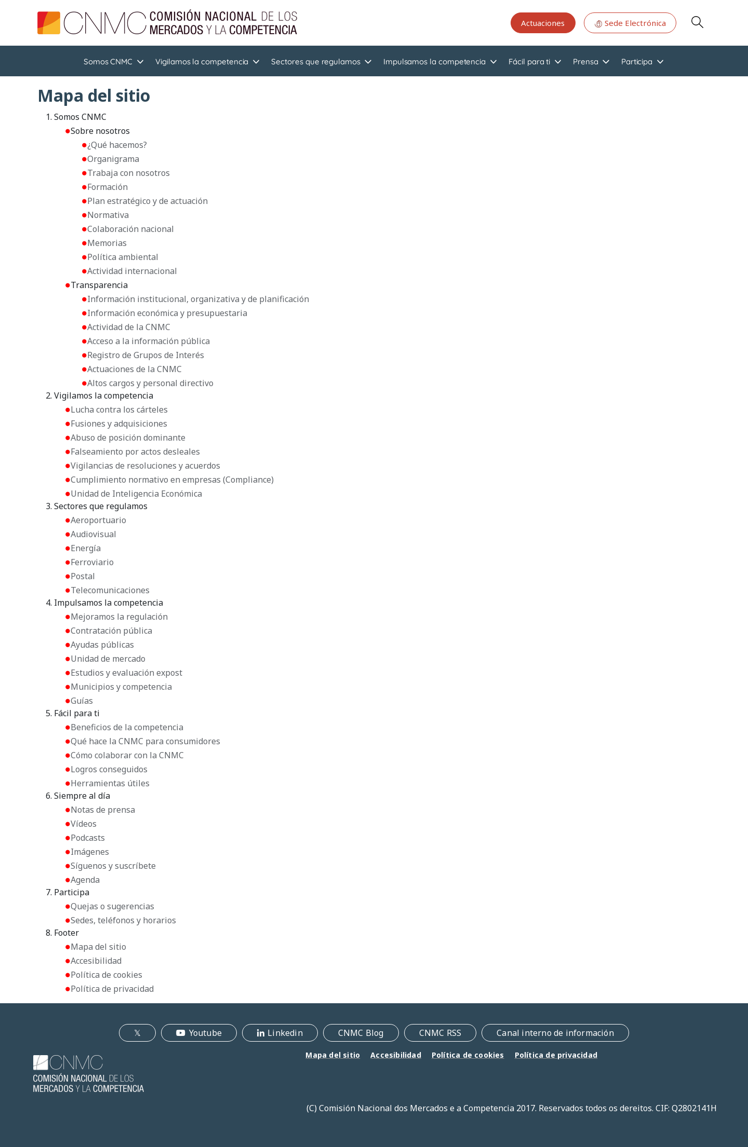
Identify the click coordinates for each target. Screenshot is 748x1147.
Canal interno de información (555, 1033)
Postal (83, 576)
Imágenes (90, 851)
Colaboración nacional (130, 229)
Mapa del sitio (98, 946)
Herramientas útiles (110, 783)
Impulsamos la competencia (434, 61)
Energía (86, 548)
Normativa (108, 215)
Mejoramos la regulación (119, 616)
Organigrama (113, 159)
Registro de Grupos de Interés (145, 355)
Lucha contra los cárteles (119, 409)
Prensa (585, 61)
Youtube (205, 1033)
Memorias (107, 243)
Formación (107, 187)
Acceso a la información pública (148, 341)
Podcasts (88, 837)
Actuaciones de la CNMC (134, 369)
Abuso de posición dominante (128, 437)
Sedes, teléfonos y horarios (123, 920)
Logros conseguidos (109, 769)
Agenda (85, 879)
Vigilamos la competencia (201, 61)
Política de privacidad (112, 988)
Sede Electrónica (630, 23)
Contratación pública (111, 630)
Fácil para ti (529, 61)
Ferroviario (92, 562)
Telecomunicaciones (110, 590)
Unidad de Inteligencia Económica (136, 493)
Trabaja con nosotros (128, 173)
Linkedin (285, 1033)
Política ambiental (122, 257)
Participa (636, 61)
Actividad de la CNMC (128, 327)
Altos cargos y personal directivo (150, 383)
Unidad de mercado (108, 658)
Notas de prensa (103, 809)
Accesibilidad (96, 960)
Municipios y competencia (121, 686)
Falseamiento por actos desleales (135, 451)
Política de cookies (106, 974)
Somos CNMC (108, 61)
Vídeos (84, 823)
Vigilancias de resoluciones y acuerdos (145, 465)
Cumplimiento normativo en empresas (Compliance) (172, 479)
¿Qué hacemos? (117, 145)
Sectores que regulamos (315, 61)
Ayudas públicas (102, 644)
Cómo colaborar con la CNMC (127, 755)
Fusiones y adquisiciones (119, 423)
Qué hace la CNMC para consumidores (145, 741)
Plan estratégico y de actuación (147, 201)
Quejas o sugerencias (112, 906)
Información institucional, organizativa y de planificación (198, 299)
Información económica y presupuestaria (167, 313)
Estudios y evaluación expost (126, 672)
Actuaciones (543, 23)
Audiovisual (93, 534)
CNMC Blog (361, 1033)
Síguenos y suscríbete (113, 865)
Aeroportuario (98, 520)
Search (697, 22)
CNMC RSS (440, 1033)
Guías (82, 700)
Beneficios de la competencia (127, 727)
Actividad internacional (132, 271)
